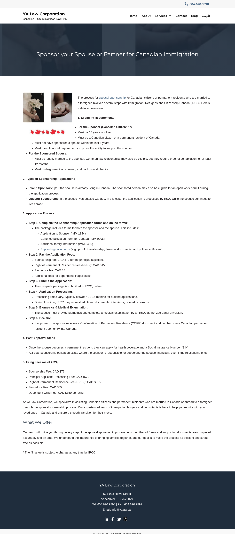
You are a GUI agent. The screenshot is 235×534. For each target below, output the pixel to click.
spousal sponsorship (112, 97)
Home (133, 15)
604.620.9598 (197, 4)
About (146, 15)
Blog (194, 15)
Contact (181, 15)
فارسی (206, 15)
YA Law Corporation (44, 13)
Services (164, 15)
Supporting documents (55, 249)
